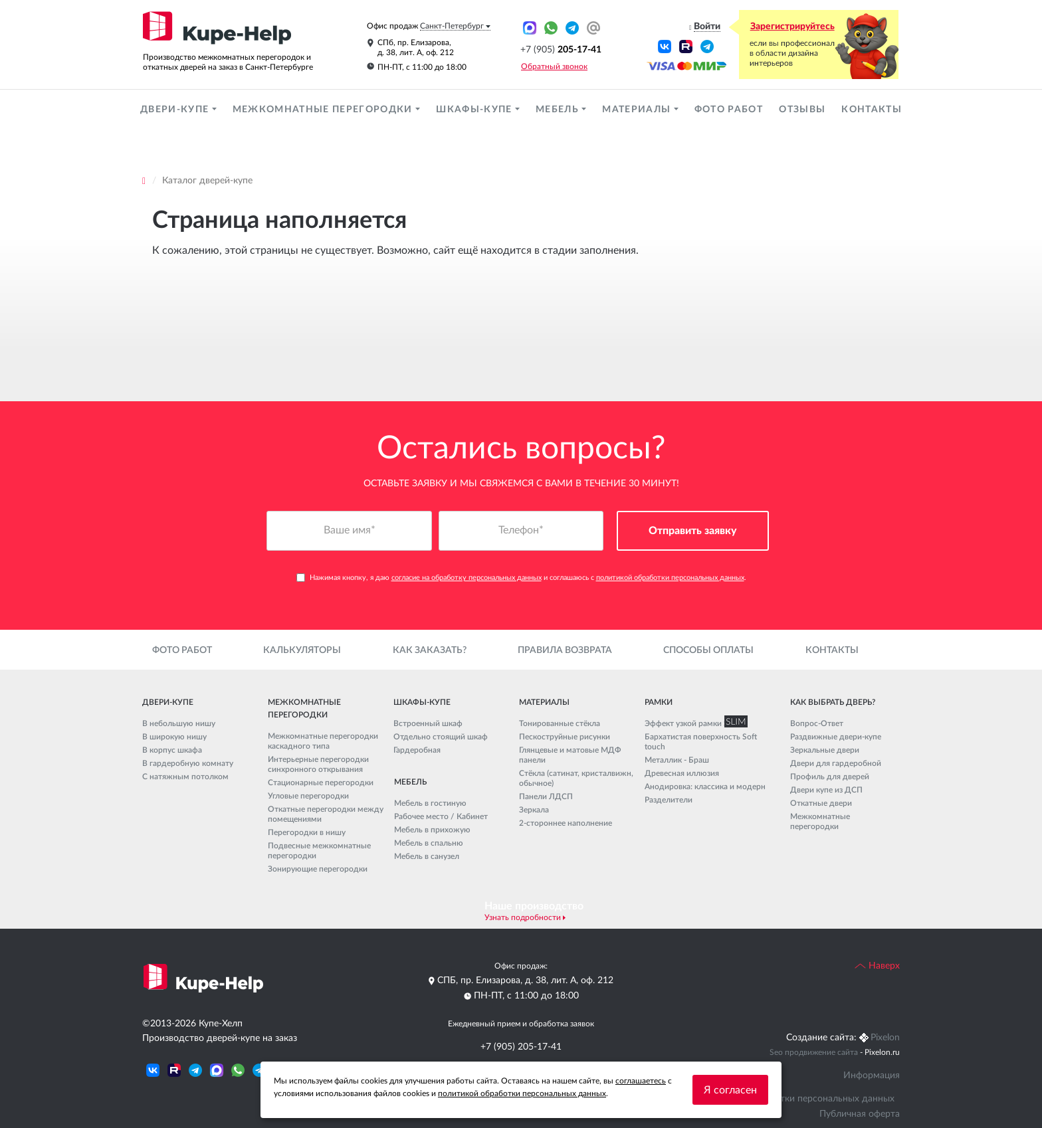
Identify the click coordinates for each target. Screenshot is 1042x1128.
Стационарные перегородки (320, 783)
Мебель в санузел (426, 856)
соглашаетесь (640, 1081)
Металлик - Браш (677, 760)
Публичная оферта (859, 1114)
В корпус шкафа (172, 750)
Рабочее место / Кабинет (441, 816)
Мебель (558, 109)
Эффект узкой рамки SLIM (693, 723)
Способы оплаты (708, 650)
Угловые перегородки (308, 796)
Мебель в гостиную (430, 803)
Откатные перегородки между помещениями (325, 814)
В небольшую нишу (178, 723)
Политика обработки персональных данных (799, 1098)
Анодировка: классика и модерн (705, 787)
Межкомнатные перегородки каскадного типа (323, 741)
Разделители (668, 800)
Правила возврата (565, 650)
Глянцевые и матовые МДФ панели (570, 755)
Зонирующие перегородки (317, 869)
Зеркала (534, 810)
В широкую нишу (174, 737)
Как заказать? (430, 650)
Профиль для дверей (829, 777)
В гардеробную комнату (187, 763)
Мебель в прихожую (432, 830)
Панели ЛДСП (546, 796)
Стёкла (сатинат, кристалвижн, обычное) (576, 778)
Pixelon (885, 1037)
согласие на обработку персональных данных (466, 577)
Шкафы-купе (475, 109)
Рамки (659, 702)
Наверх (877, 966)
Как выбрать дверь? (832, 702)
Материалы (637, 109)
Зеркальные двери (824, 750)
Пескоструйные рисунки (564, 737)
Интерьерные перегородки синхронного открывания (318, 764)
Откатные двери (821, 803)
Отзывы (802, 109)
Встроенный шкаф (428, 723)
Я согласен (730, 1090)
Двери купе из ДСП (826, 790)
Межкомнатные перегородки (324, 109)
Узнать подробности (522, 917)
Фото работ (728, 109)
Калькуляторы (302, 650)
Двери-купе (176, 109)
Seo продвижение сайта (814, 1052)
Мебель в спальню (428, 843)
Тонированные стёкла (559, 723)
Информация (871, 1075)
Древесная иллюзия (682, 773)
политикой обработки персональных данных (670, 577)
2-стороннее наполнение (565, 823)
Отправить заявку (693, 530)
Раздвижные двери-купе (835, 737)
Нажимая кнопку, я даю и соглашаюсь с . (521, 577)
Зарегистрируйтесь (792, 26)
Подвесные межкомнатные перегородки (319, 851)
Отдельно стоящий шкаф (440, 737)
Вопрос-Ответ (816, 723)
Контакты (871, 109)
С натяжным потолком (185, 777)
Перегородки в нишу (307, 832)
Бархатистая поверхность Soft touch (701, 742)
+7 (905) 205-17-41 (521, 1047)
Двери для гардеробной (835, 763)
